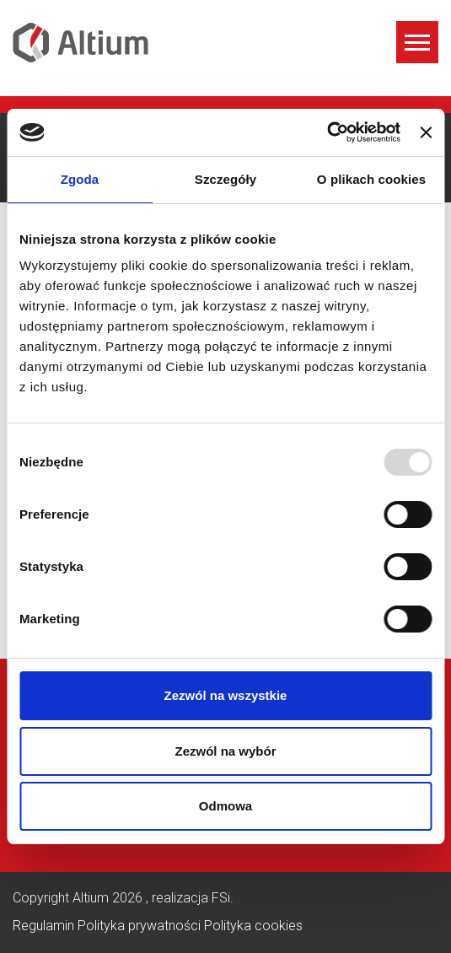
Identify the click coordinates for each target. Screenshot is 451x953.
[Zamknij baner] (426, 132)
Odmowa (225, 806)
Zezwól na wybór (225, 751)
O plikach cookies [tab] (371, 179)
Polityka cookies (253, 926)
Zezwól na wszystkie (225, 695)
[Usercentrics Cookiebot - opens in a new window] (326, 132)
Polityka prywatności (141, 926)
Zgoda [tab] (80, 179)
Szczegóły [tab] (225, 179)
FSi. (223, 898)
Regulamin (45, 926)
